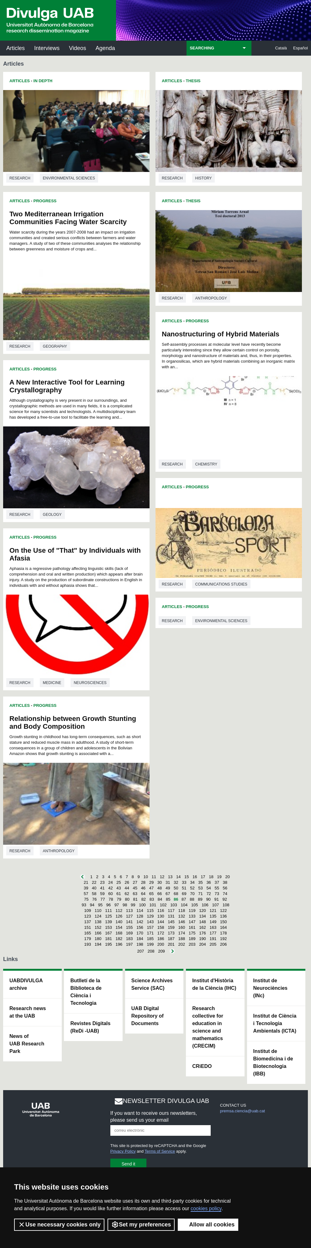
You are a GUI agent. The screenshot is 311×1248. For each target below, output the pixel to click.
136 (223, 916)
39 (86, 888)
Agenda (105, 48)
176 (202, 933)
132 (181, 916)
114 (139, 910)
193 (87, 944)
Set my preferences (141, 1224)
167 (108, 933)
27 (135, 882)
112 (119, 910)
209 (161, 951)
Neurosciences (90, 683)
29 (151, 882)
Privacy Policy (123, 1151)
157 (150, 927)
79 (119, 899)
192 (223, 938)
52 (192, 888)
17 (203, 876)
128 (139, 916)
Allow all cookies (208, 1224)
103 (173, 905)
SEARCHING (202, 48)
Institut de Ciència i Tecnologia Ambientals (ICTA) (275, 1023)
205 (212, 944)
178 (223, 933)
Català (281, 48)
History (203, 178)
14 (178, 876)
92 (225, 899)
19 (219, 876)
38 (225, 882)
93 (84, 905)
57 (86, 893)
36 (208, 882)
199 (150, 944)
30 (159, 882)
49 (168, 888)
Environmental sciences (69, 178)
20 (227, 876)
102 (163, 905)
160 (181, 927)
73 (216, 893)
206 (223, 944)
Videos (77, 48)
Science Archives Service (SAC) (152, 984)
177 (212, 933)
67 (168, 893)
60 (110, 893)
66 (159, 893)
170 (139, 933)
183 (129, 938)
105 (194, 905)
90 (208, 899)
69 (184, 893)
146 (181, 921)
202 (181, 944)
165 (87, 933)
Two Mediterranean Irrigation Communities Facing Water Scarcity (68, 218)
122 (223, 910)
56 (225, 888)
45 (135, 888)
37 (216, 882)
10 (145, 876)
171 (150, 933)
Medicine (52, 683)
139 (108, 921)
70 (192, 893)
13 (170, 876)
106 (205, 905)
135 (212, 916)
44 (126, 888)
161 (192, 927)
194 (98, 944)
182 (119, 938)
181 (108, 938)
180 (98, 938)
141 (129, 921)
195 (108, 944)
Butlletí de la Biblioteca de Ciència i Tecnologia (86, 992)
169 (129, 933)
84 (160, 899)
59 (102, 893)
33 (184, 882)
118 (181, 910)
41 (102, 888)
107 (215, 905)
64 (143, 893)
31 (168, 882)
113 (129, 910)
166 (98, 933)
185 (150, 938)
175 (192, 933)
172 (160, 933)
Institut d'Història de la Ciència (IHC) (214, 984)
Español (300, 48)
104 (184, 905)
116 (160, 910)
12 (162, 876)
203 (192, 944)
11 (154, 876)
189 (192, 938)
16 (194, 876)
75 (86, 899)
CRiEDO (202, 1066)
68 (176, 893)
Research (19, 178)
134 (202, 916)
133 (192, 916)
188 (181, 938)
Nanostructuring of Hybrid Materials (220, 334)
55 (216, 888)
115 (150, 910)
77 (102, 899)
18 (211, 876)
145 (171, 921)
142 (139, 921)
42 (110, 888)
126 (119, 916)
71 (200, 893)
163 (212, 927)
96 (108, 905)
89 (200, 899)
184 (139, 938)
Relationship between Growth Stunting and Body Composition (72, 722)
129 (150, 916)
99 (133, 905)
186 (160, 938)
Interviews (47, 48)
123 (87, 916)
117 (171, 910)
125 (108, 916)
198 (139, 944)
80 (127, 899)
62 (126, 893)
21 (86, 882)
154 (119, 927)
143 (150, 921)
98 (125, 905)
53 (200, 888)
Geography (55, 346)
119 (192, 910)
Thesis (193, 80)
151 (87, 927)
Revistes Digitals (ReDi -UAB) (90, 1027)
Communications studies (221, 584)
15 (186, 876)
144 (160, 921)
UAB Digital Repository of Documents (147, 1016)
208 (151, 951)
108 (226, 905)
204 (202, 944)
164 (223, 927)
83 (152, 899)
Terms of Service (160, 1151)
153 (108, 927)
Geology (52, 514)
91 (216, 899)
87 (184, 899)
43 (118, 888)
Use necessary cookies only (59, 1224)
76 (94, 899)
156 (139, 927)
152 (98, 927)
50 (176, 888)
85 (168, 899)
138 (98, 921)
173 (171, 933)
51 (184, 888)
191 (212, 938)
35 (200, 882)
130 (160, 916)
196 (119, 944)
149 (212, 921)
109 (87, 910)
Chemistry (206, 464)
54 (208, 888)
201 (171, 944)
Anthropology (59, 851)
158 (160, 927)
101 (152, 905)
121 (212, 910)
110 (98, 910)
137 (87, 921)
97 (116, 905)
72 (208, 893)
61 (118, 893)
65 (151, 893)
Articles (15, 48)
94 (92, 905)
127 (129, 916)
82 (143, 899)
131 (171, 916)
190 (202, 938)
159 (171, 927)
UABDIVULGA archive (26, 984)
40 (94, 888)
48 (159, 888)
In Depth (43, 80)
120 (202, 910)
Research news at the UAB (27, 1012)
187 (171, 938)
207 (140, 951)
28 (143, 882)
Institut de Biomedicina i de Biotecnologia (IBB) (273, 1062)
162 (202, 927)
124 (98, 916)
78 (110, 899)
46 (143, 888)
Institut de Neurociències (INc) (270, 988)
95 (100, 905)
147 (192, 921)
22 (94, 882)
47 (151, 888)
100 (142, 905)
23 (102, 882)
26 (126, 882)
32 (176, 882)
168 (119, 933)
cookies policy (206, 1208)
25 (118, 882)
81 (135, 899)
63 (135, 893)
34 (192, 882)
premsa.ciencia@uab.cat (242, 1111)
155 (129, 927)
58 (94, 893)
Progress (45, 201)
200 (160, 944)
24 (110, 882)
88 (192, 899)
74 (225, 893)
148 (202, 921)
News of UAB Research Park (26, 1044)
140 (119, 921)
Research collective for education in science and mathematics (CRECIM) (207, 1027)
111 (108, 910)
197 (129, 944)
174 (181, 933)
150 (223, 921)
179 (87, 938)
